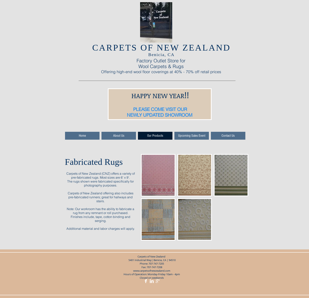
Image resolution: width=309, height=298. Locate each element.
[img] (158, 175)
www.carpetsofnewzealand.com (151, 270)
